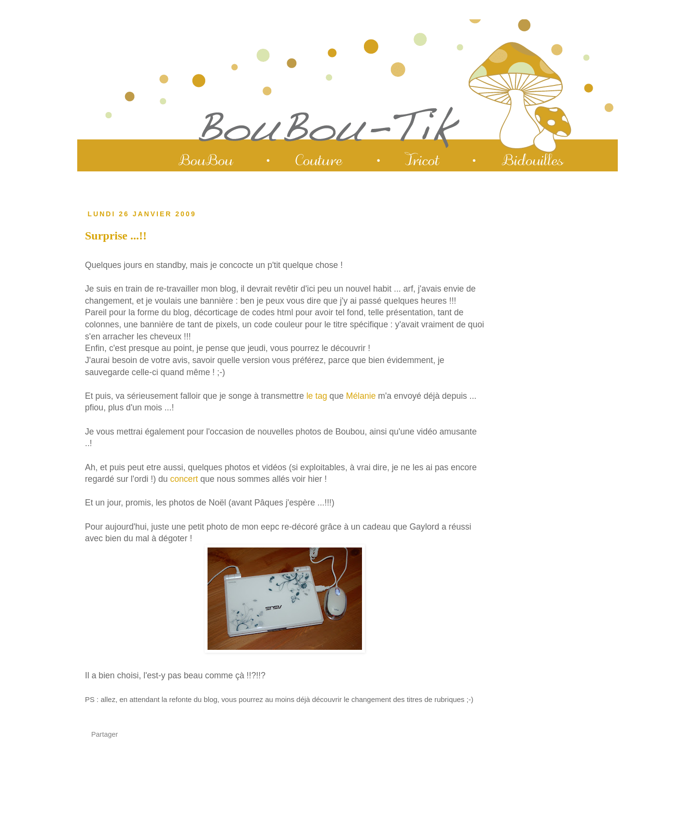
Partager (104, 734)
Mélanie (361, 396)
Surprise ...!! (116, 235)
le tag (316, 396)
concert (184, 479)
